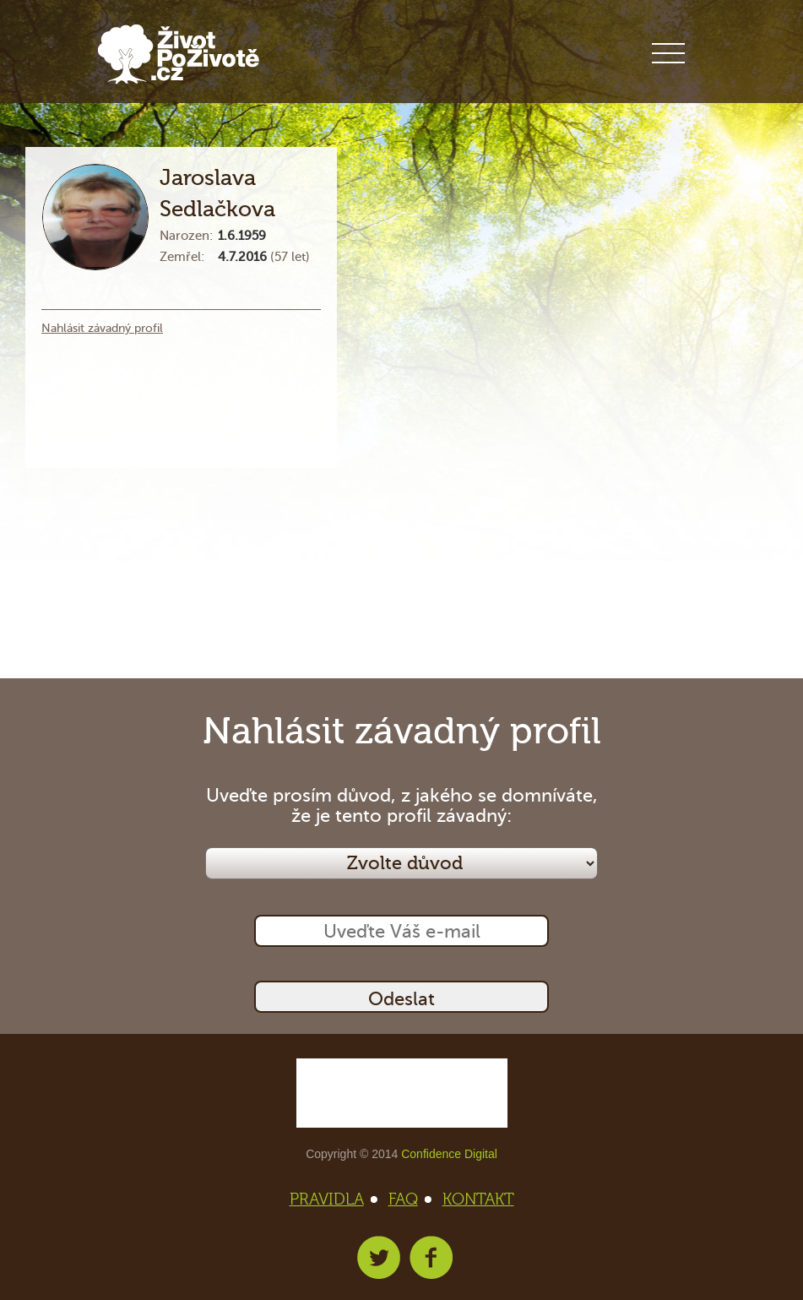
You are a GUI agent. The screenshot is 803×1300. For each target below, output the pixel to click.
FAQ (408, 1199)
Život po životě (178, 54)
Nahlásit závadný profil (102, 328)
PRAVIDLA (332, 1199)
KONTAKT (478, 1199)
